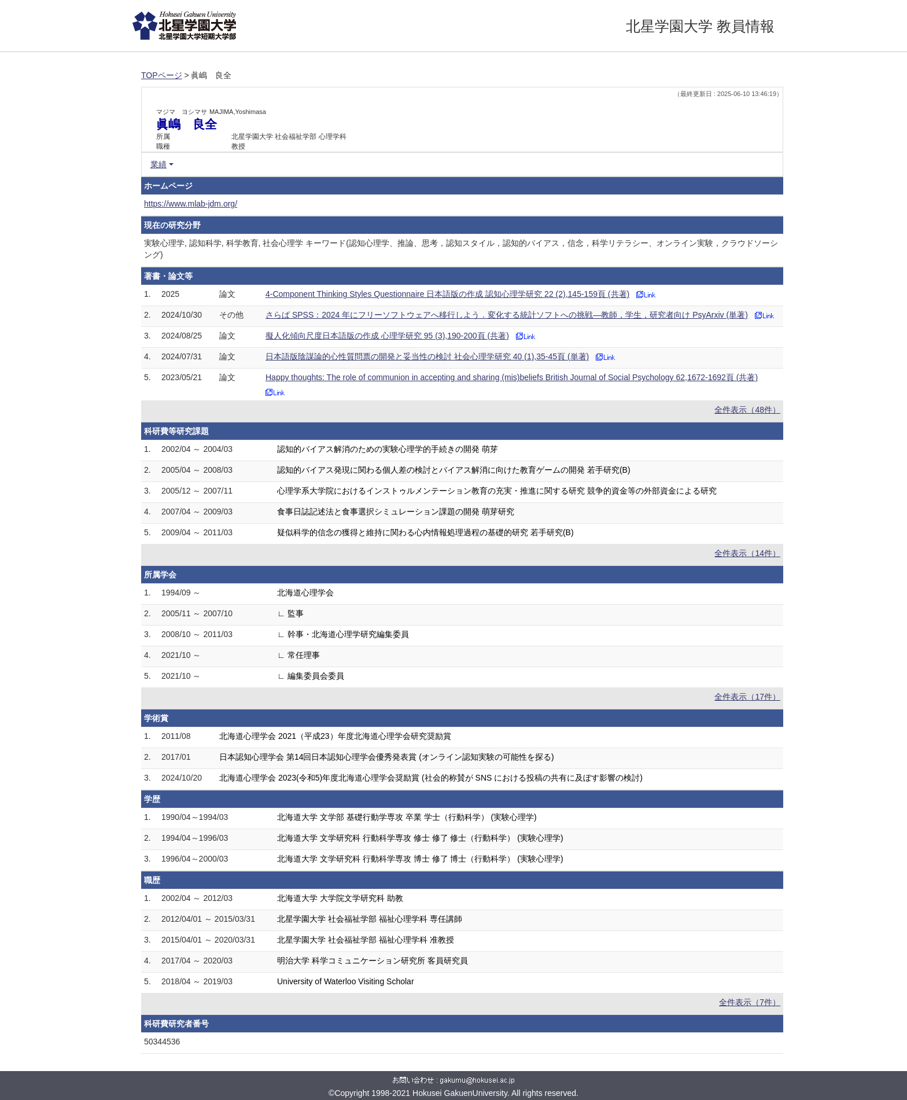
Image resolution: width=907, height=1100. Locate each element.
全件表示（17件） (747, 696)
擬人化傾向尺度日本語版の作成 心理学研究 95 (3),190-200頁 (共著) (387, 335)
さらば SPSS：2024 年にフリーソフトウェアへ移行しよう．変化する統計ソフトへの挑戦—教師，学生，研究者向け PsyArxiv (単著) (507, 314)
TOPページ (161, 75)
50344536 (162, 1041)
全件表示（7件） (749, 1002)
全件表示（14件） (747, 553)
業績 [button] (158, 164)
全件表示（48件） (747, 409)
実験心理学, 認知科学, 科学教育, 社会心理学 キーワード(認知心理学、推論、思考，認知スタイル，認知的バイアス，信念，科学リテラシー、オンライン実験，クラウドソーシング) (461, 248)
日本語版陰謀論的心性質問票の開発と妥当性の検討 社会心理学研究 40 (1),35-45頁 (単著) (427, 356)
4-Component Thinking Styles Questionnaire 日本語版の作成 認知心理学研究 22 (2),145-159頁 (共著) (447, 294)
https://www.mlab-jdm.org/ (190, 203)
